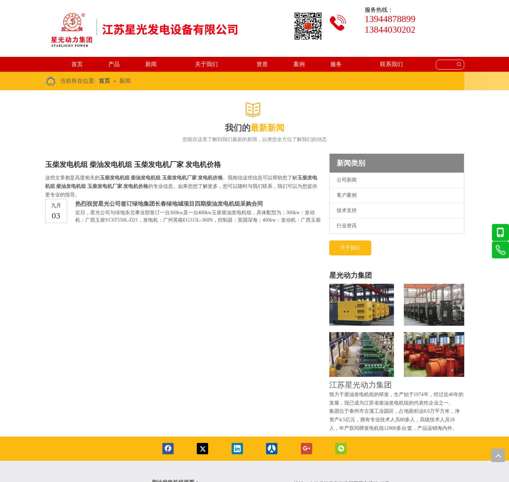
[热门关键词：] (459, 64)
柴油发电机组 (359, 394)
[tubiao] (338, 22)
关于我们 (350, 247)
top (498, 455)
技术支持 (347, 210)
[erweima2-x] (308, 26)
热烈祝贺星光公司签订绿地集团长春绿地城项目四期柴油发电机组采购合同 (169, 204)
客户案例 (347, 195)
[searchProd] (445, 64)
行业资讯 (347, 225)
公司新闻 (347, 180)
